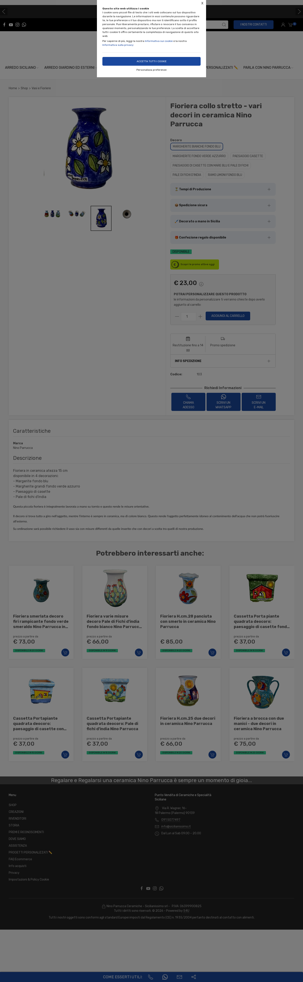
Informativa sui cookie (159, 41)
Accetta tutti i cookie (152, 61)
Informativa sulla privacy (118, 44)
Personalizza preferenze (151, 69)
